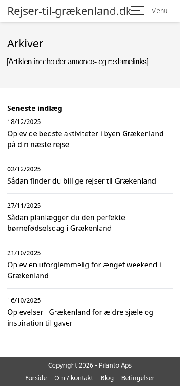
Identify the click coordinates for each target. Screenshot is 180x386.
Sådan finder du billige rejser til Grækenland (81, 181)
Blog (107, 377)
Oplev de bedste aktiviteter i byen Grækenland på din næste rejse (85, 139)
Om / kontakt (73, 377)
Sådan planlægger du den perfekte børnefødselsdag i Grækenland (66, 222)
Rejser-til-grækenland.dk (69, 11)
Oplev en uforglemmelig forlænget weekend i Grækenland (84, 270)
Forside (36, 377)
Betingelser (138, 377)
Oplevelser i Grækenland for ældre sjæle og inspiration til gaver (80, 317)
